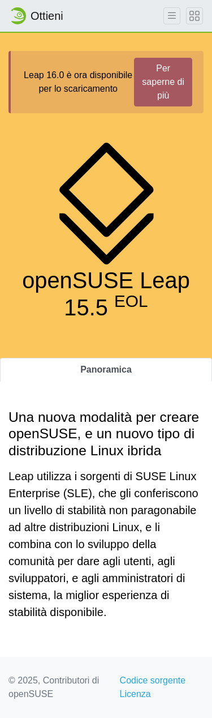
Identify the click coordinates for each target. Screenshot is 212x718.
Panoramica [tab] (106, 369)
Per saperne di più (163, 81)
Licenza (135, 694)
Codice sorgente (153, 680)
